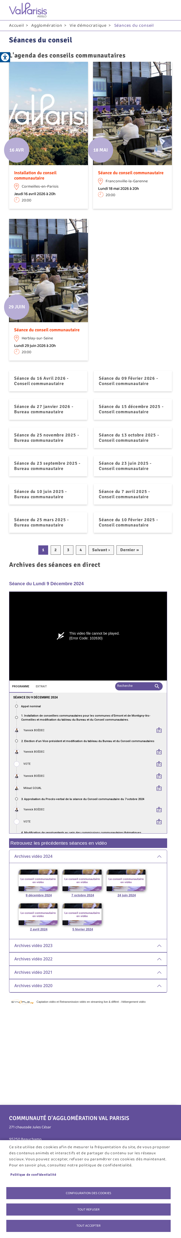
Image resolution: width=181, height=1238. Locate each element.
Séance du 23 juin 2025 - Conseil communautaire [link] (125, 465)
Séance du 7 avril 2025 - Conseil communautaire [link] (124, 494)
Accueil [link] (16, 25)
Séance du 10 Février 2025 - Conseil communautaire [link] (128, 522)
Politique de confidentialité (33, 1174)
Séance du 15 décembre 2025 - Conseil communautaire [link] (131, 409)
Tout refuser (88, 1209)
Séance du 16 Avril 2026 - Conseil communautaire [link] (41, 380)
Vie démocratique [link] (88, 25)
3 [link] (68, 549)
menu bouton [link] (167, 10)
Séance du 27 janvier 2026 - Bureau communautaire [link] (43, 409)
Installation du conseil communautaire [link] (35, 175)
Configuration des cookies (88, 1193)
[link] (5, 57)
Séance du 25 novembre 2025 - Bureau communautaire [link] (46, 437)
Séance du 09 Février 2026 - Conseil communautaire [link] (128, 380)
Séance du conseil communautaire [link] (131, 172)
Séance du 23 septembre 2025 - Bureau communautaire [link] (47, 465)
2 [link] (55, 549)
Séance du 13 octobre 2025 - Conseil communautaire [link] (129, 437)
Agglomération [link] (46, 25)
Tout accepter (88, 1225)
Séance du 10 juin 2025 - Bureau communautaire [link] (40, 494)
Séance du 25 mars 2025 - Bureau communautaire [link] (41, 522)
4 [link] (81, 549)
